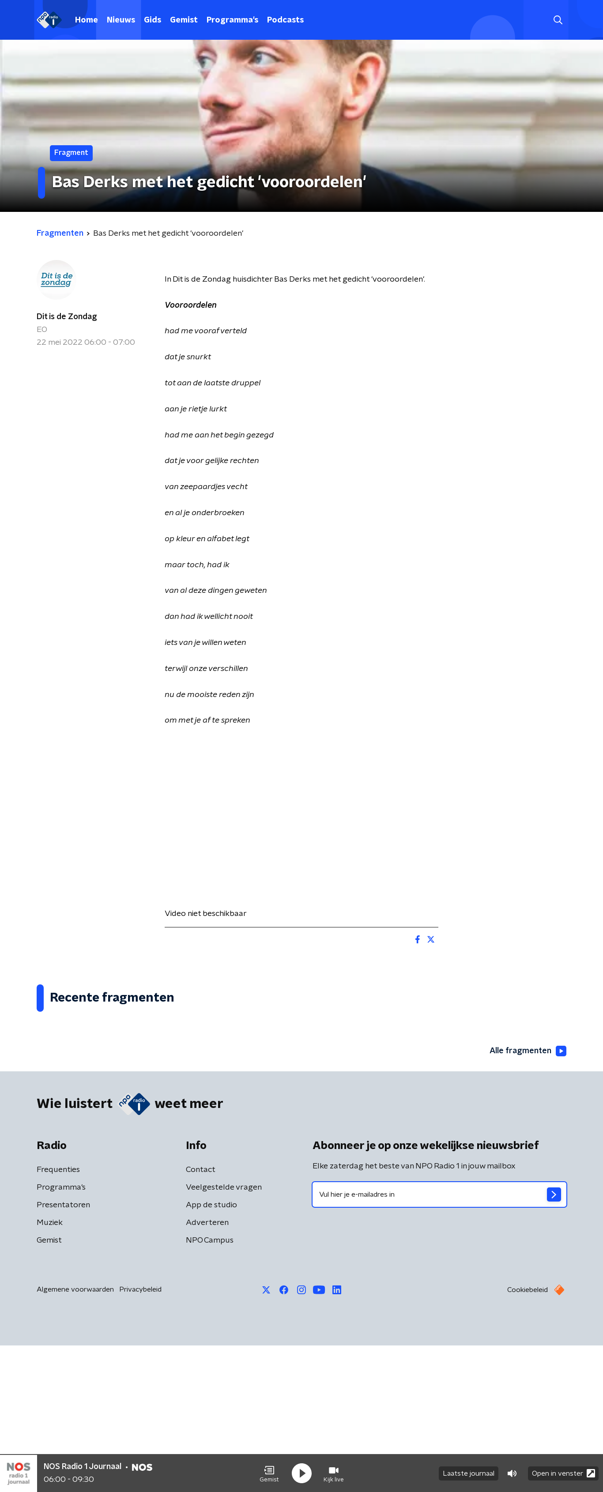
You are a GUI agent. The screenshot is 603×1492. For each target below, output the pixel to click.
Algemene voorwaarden (75, 1435)
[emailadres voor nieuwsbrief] (439, 1341)
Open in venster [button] (563, 1473)
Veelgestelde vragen (224, 1334)
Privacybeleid (140, 1435)
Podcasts (285, 20)
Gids (152, 20)
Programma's (232, 20)
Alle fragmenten (528, 1197)
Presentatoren (63, 1352)
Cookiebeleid (527, 1436)
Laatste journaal (468, 1473)
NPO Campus (210, 1387)
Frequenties (58, 1316)
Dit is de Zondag (67, 317)
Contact (200, 1316)
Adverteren (207, 1369)
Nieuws (121, 20)
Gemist (184, 20)
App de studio (211, 1352)
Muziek (50, 1369)
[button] (269, 1473)
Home (86, 20)
